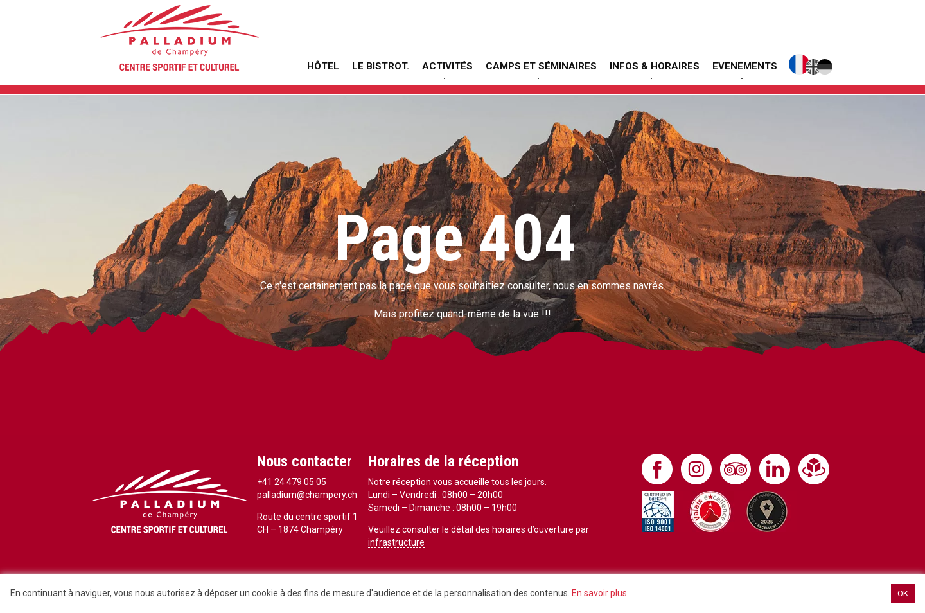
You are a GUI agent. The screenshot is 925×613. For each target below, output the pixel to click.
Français (799, 64)
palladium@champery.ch (307, 495)
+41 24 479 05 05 (291, 482)
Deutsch (825, 67)
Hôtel (323, 66)
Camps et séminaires (541, 66)
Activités (447, 66)
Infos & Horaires (655, 66)
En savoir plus (599, 593)
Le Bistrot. (380, 66)
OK (902, 593)
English (813, 67)
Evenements (744, 66)
